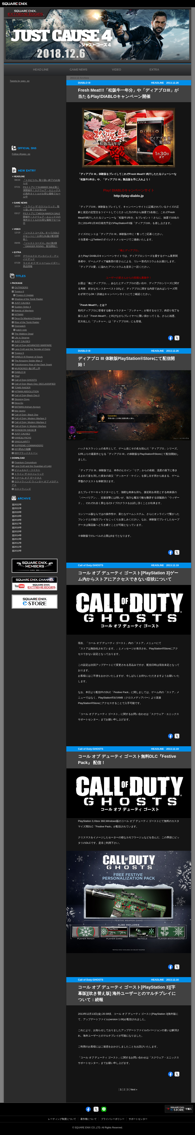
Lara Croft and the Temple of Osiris (32, 349)
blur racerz (19, 410)
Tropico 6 (19, 291)
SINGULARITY (22, 441)
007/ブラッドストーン (26, 453)
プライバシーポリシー (112, 1119)
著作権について (88, 1119)
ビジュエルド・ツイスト (27, 470)
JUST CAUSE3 (22, 341)
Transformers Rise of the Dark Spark (33, 364)
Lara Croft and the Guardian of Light (32, 466)
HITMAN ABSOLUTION (26, 391)
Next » (133, 1089)
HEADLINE (157, 82)
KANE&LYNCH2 (22, 437)
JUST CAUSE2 (22, 433)
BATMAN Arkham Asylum (27, 406)
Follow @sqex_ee (21, 154)
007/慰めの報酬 (22, 449)
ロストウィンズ (22, 489)
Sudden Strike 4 (22, 306)
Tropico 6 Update (25, 295)
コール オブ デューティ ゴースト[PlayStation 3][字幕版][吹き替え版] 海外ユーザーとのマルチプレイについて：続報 (127, 993)
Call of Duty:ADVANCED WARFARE (33, 345)
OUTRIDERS (21, 287)
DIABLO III (20, 372)
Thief (17, 376)
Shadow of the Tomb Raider (28, 299)
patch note (21, 329)
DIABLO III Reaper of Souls (28, 356)
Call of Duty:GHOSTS (25, 380)
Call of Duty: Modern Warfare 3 (30, 418)
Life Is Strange (21, 337)
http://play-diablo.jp (129, 196)
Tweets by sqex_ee (19, 81)
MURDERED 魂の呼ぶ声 (27, 368)
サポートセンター (138, 1119)
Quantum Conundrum (25, 462)
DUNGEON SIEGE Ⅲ (25, 430)
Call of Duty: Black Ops (26, 414)
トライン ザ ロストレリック (29, 474)
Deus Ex (18, 403)
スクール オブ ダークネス (28, 477)
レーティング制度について (62, 1119)
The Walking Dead (23, 333)
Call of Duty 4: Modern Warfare (30, 426)
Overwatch (20, 326)
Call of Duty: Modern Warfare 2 (30, 422)
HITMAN (18, 314)
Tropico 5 (19, 353)
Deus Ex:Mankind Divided (27, 318)
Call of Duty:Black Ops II (26, 395)
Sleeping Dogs (21, 399)
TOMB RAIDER (22, 387)
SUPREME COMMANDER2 (28, 445)
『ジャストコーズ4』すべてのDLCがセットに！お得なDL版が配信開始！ (41, 236)
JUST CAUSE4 (22, 303)
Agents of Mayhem (24, 310)
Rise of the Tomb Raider (26, 322)
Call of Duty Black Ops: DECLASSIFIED (34, 383)
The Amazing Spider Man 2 (28, 360)
